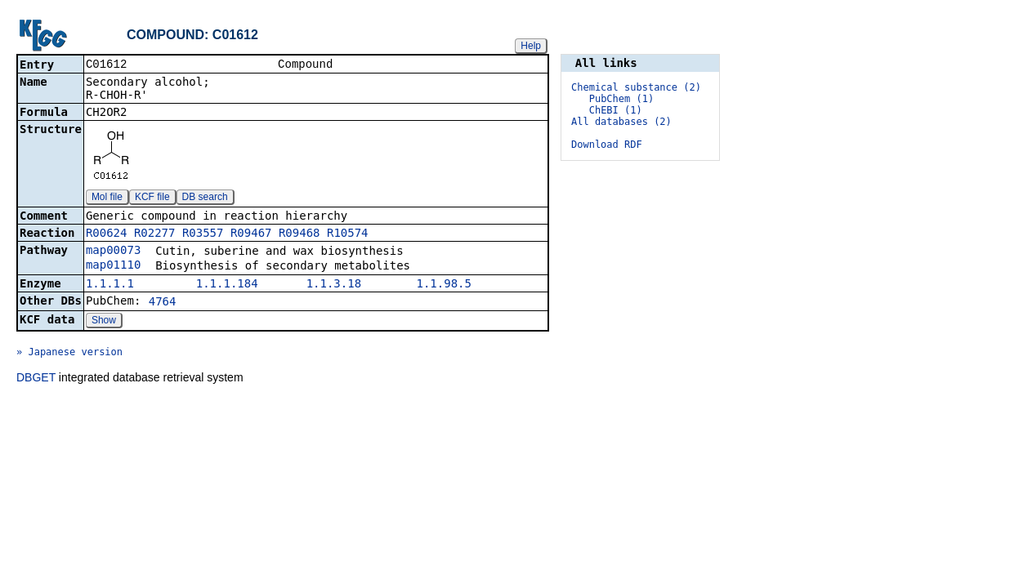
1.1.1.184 (227, 285)
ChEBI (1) (615, 110)
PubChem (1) (621, 99)
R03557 (203, 234)
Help (531, 45)
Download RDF (606, 144)
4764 (163, 303)
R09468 (299, 234)
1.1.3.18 (333, 285)
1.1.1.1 (110, 285)
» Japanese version (69, 353)
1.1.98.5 (444, 285)
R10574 (348, 234)
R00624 (106, 234)
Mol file (107, 198)
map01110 (113, 266)
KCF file (152, 198)
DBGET (36, 378)
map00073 (113, 251)
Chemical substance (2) (636, 87)
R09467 (251, 234)
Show (104, 321)
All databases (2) (621, 121)
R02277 (155, 234)
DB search (205, 198)
